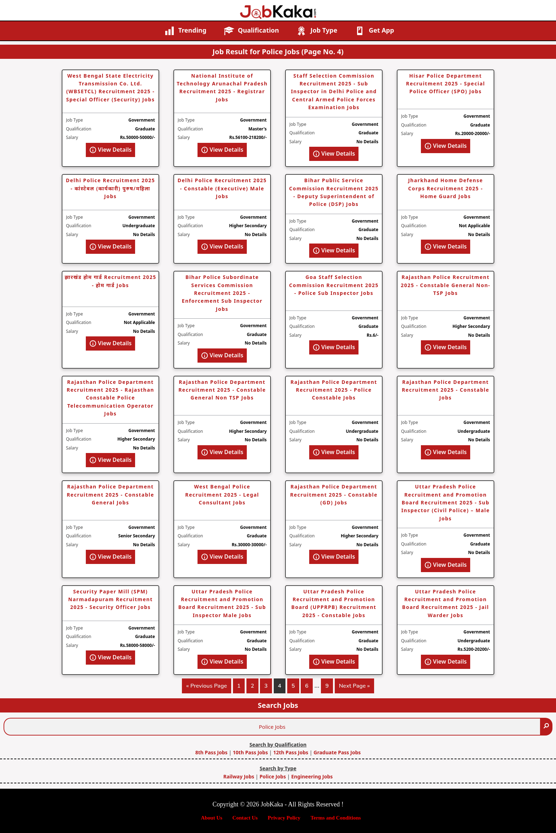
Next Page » (354, 687)
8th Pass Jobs (211, 752)
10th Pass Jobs (250, 752)
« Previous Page (206, 687)
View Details (110, 149)
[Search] (546, 727)
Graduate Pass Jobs (337, 752)
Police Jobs (273, 776)
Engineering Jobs (312, 776)
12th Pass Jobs (290, 752)
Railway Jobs (238, 776)
